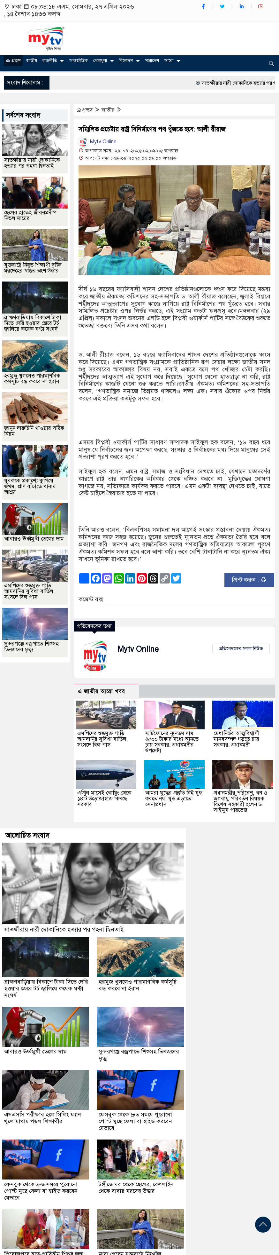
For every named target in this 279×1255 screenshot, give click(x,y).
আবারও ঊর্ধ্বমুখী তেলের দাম (34, 539)
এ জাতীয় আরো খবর (101, 691)
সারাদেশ (152, 60)
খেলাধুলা (100, 60)
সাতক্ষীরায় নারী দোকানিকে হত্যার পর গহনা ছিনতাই (32, 163)
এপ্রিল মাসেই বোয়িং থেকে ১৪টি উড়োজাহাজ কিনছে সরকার (104, 799)
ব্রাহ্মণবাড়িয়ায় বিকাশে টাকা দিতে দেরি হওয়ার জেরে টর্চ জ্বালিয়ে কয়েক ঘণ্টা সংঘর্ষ (32, 323)
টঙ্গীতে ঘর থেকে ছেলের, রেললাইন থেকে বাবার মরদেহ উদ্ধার (136, 1188)
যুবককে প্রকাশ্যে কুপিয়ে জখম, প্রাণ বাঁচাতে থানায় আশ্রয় (30, 486)
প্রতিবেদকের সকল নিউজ (241, 648)
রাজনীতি (49, 60)
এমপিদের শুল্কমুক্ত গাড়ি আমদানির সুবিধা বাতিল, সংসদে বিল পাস (102, 739)
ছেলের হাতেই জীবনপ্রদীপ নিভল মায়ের (30, 215)
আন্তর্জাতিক (78, 60)
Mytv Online (98, 142)
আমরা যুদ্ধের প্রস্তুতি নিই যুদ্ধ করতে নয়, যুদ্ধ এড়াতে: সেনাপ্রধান (173, 799)
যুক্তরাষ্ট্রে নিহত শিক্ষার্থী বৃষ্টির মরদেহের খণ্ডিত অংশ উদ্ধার (33, 268)
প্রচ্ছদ (13, 60)
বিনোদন (126, 60)
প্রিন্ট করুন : (249, 580)
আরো (168, 60)
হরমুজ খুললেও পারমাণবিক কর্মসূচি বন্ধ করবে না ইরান (32, 378)
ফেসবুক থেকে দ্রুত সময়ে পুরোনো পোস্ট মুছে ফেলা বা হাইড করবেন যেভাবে (135, 1121)
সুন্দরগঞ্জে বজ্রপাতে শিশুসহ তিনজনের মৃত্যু (31, 646)
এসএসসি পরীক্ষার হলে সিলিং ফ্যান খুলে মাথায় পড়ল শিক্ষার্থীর (42, 1118)
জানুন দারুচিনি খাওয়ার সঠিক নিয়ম (34, 431)
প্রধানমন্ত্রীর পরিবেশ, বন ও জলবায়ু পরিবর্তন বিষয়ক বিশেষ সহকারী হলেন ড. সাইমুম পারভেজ (240, 802)
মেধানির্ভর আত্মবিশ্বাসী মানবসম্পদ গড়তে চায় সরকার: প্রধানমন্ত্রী (237, 739)
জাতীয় (31, 60)
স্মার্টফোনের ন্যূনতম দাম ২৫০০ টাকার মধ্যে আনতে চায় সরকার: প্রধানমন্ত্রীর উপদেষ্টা (172, 742)
